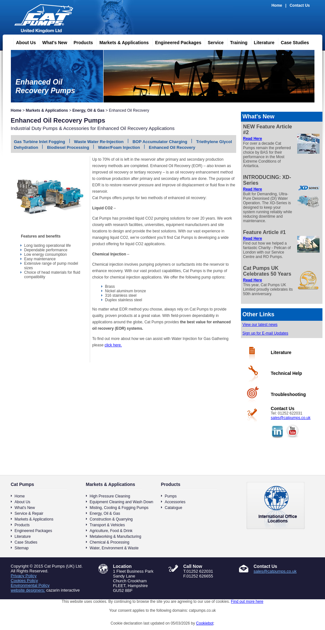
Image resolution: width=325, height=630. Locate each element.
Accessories (175, 502)
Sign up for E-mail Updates (265, 333)
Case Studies (292, 41)
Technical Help (286, 373)
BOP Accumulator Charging (160, 141)
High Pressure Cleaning (110, 496)
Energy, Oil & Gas (88, 110)
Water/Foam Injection (119, 147)
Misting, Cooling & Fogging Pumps (119, 507)
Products (80, 41)
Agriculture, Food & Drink (111, 531)
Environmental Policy (30, 585)
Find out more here (247, 601)
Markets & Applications (121, 41)
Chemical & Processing (109, 542)
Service (213, 41)
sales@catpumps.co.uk (290, 418)
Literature (262, 41)
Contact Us (300, 5)
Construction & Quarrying (111, 519)
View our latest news (260, 324)
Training (236, 41)
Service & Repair (29, 513)
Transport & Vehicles (107, 525)
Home (276, 5)
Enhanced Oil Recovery (172, 147)
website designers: (28, 590)
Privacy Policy (24, 575)
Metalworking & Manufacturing (115, 536)
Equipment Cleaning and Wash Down (121, 502)
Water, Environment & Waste (114, 548)
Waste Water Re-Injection (99, 141)
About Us (23, 41)
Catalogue (173, 507)
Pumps (171, 496)
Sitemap (22, 548)
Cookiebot (204, 623)
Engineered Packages (175, 41)
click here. (113, 345)
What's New (52, 41)
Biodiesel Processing (68, 147)
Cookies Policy (24, 580)
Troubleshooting (288, 394)
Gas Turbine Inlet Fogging (39, 141)
